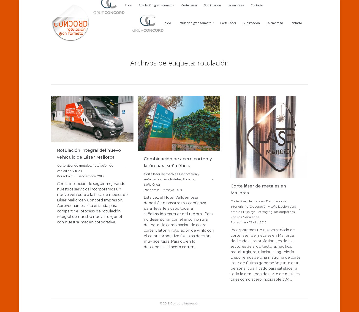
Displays (249, 212)
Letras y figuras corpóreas (276, 212)
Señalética (152, 184)
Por (64, 176)
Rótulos (188, 179)
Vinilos (77, 171)
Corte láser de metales (74, 165)
